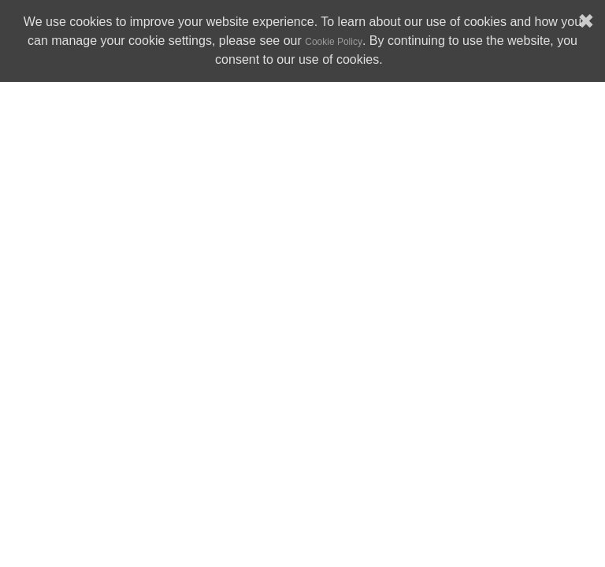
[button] (388, 62)
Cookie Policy (333, 41)
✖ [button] (586, 21)
